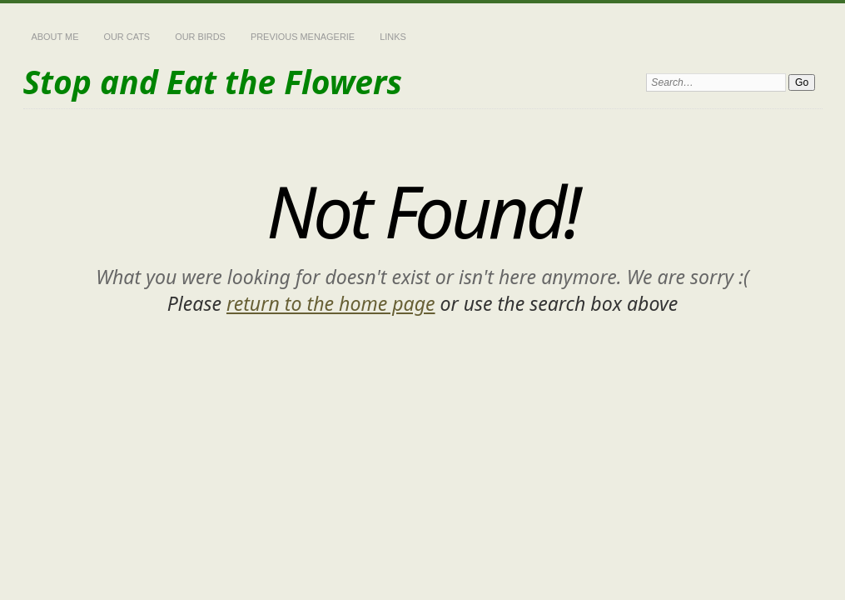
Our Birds (200, 37)
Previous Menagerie (303, 37)
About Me (55, 37)
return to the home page (330, 303)
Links (393, 37)
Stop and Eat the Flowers (212, 81)
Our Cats (126, 37)
